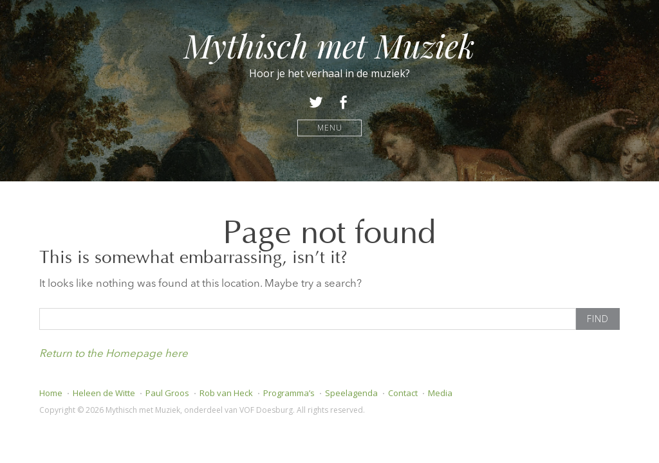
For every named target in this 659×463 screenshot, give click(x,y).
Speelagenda (351, 393)
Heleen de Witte (104, 393)
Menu (329, 127)
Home (50, 393)
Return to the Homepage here (113, 354)
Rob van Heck (226, 393)
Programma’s (289, 393)
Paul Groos (167, 393)
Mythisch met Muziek (329, 45)
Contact (403, 393)
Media (440, 393)
